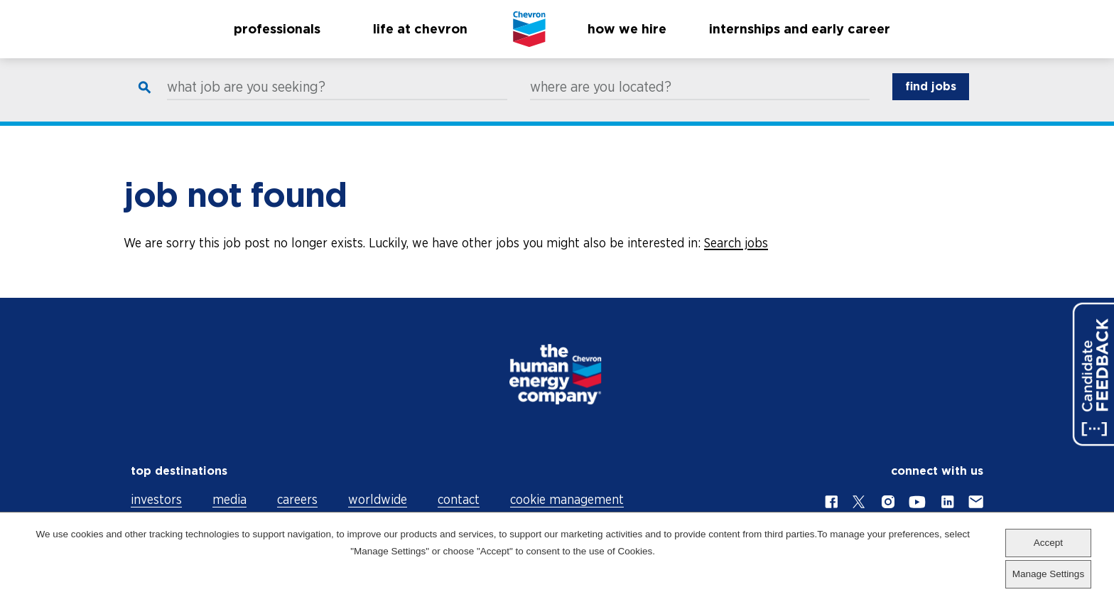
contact (459, 499)
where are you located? (600, 100)
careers (297, 499)
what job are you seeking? (246, 100)
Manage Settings (1048, 574)
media (229, 499)
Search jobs (736, 242)
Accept (1048, 542)
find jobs (930, 99)
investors (156, 499)
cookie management (567, 499)
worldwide (377, 499)
